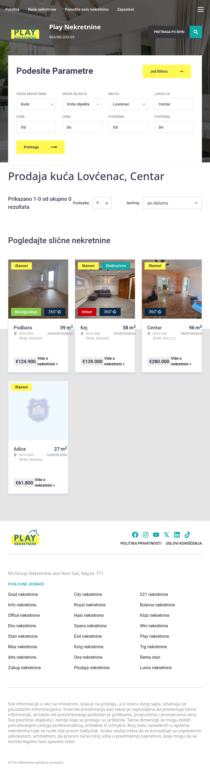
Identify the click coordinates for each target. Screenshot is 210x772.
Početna (12, 9)
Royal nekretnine (89, 603)
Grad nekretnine (23, 593)
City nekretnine (88, 593)
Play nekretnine (154, 635)
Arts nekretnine (22, 656)
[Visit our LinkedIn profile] (177, 533)
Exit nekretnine (88, 635)
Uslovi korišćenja (184, 542)
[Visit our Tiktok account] (187, 533)
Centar (164, 103)
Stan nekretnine (23, 635)
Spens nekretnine (90, 624)
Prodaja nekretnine (91, 666)
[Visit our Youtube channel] (156, 533)
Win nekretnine (154, 624)
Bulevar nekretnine (157, 603)
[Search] (196, 32)
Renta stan (150, 656)
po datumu (158, 202)
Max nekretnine (22, 645)
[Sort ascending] (98, 202)
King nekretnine (88, 645)
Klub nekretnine (154, 614)
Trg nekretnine (153, 645)
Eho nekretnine (22, 624)
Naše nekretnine (42, 9)
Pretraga (40, 146)
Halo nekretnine (89, 614)
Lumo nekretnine (156, 666)
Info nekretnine (22, 603)
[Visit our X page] (166, 533)
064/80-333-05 (62, 36)
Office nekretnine (24, 614)
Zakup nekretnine (24, 666)
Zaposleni (125, 9)
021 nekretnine (154, 593)
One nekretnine (88, 656)
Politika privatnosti (140, 542)
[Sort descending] (107, 202)
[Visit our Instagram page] (145, 533)
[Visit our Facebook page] (135, 533)
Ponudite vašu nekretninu (87, 9)
